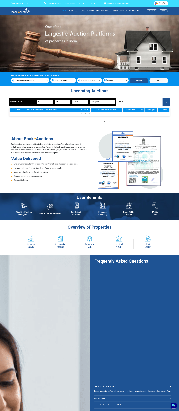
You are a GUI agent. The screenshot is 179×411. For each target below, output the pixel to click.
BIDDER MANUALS (120, 11)
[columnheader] (10, 110)
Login (163, 11)
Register (152, 11)
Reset (159, 81)
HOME (64, 11)
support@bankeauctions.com (118, 3)
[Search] (139, 102)
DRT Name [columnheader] (163, 110)
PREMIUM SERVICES (86, 11)
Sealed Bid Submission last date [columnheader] (106, 110)
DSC (97, 11)
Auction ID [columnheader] (18, 110)
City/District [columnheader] (84, 110)
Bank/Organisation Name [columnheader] (34, 110)
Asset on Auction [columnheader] (51, 110)
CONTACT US (134, 11)
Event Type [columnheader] (151, 110)
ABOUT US (73, 11)
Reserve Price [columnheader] (130, 110)
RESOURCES (106, 11)
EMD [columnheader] (141, 110)
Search (139, 81)
